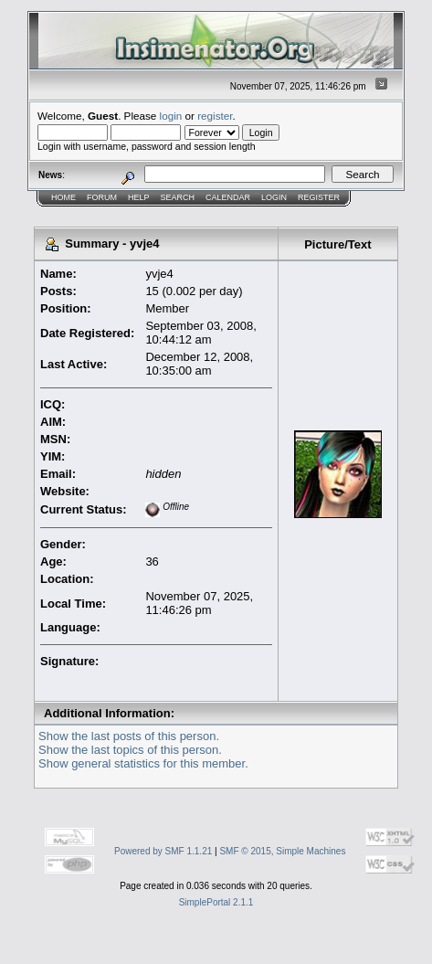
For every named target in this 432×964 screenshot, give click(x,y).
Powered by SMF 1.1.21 (163, 851)
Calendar (227, 197)
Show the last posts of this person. (128, 736)
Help (139, 197)
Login (274, 197)
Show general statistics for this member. (143, 763)
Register (319, 197)
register (214, 116)
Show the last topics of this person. (130, 750)
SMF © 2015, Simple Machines (282, 851)
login (171, 116)
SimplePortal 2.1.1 (216, 902)
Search (178, 197)
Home (63, 197)
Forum (102, 197)
